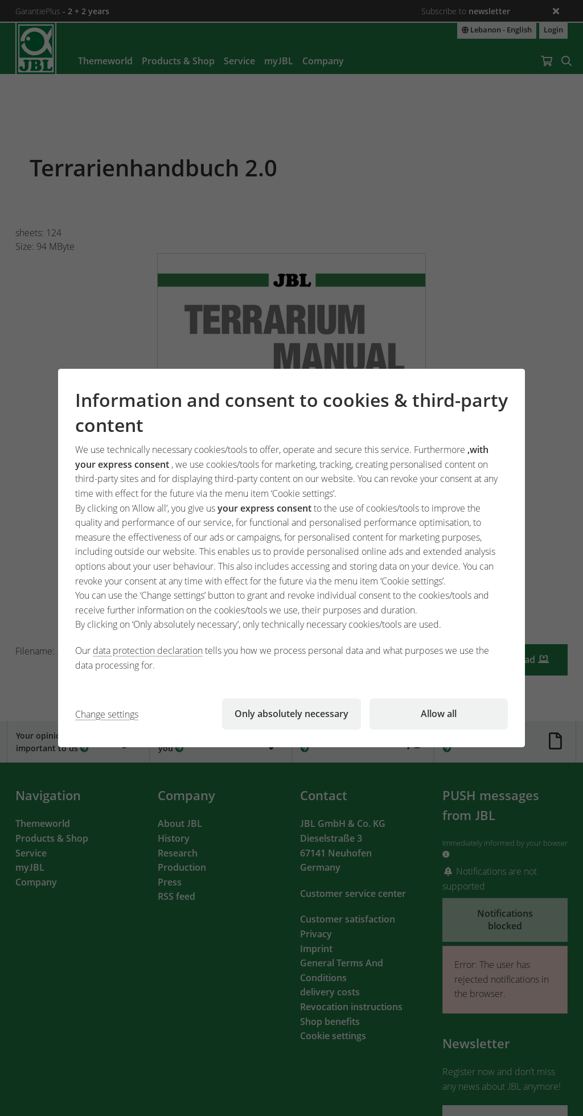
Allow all (439, 713)
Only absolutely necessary (291, 713)
